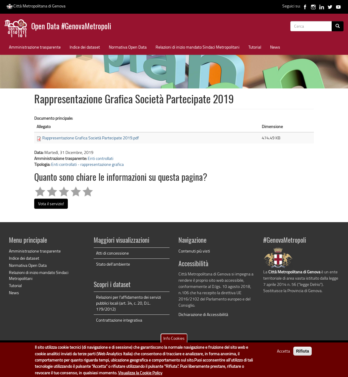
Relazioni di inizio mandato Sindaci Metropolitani (197, 47)
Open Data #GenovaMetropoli (71, 27)
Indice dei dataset (85, 47)
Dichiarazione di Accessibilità (203, 314)
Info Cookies (174, 341)
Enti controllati (100, 158)
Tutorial (254, 47)
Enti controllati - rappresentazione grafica (87, 164)
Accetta (283, 353)
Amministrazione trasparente (35, 47)
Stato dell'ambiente (113, 264)
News (275, 47)
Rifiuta (302, 353)
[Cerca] (338, 26)
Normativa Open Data (128, 47)
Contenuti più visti (194, 251)
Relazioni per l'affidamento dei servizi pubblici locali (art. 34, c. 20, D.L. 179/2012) (128, 303)
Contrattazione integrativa (119, 320)
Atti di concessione (112, 253)
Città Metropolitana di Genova (35, 6)
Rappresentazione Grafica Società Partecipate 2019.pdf (90, 138)
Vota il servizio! (51, 203)
